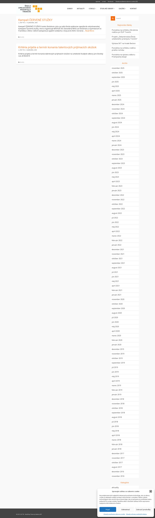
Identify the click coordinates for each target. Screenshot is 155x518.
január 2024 (116, 145)
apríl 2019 (116, 381)
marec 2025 (116, 95)
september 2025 (118, 77)
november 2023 (118, 154)
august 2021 (117, 267)
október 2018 (117, 408)
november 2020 (118, 299)
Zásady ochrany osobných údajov (136, 514)
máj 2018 (115, 431)
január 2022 (116, 245)
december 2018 (118, 399)
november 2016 (118, 476)
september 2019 (118, 363)
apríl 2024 (116, 136)
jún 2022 (115, 222)
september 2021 (118, 263)
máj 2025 (115, 86)
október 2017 (117, 462)
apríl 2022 (116, 231)
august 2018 (117, 417)
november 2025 (118, 68)
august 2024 (117, 122)
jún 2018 (115, 426)
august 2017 (117, 467)
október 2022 (117, 204)
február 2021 (117, 290)
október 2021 (117, 258)
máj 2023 (115, 177)
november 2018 (118, 403)
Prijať (108, 509)
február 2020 (117, 340)
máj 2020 (115, 326)
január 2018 (116, 449)
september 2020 (118, 308)
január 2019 (116, 394)
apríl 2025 (116, 91)
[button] (151, 491)
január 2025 (116, 100)
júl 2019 (115, 367)
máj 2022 (115, 227)
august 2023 (117, 168)
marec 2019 (116, 385)
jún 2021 (115, 276)
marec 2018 (116, 440)
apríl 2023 (116, 181)
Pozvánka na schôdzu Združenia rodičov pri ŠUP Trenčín (125, 31)
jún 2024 (115, 127)
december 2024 (118, 104)
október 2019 (117, 358)
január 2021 (116, 295)
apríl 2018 (116, 435)
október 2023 (117, 159)
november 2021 (118, 254)
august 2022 (117, 213)
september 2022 (118, 208)
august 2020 (117, 313)
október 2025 (117, 72)
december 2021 (118, 249)
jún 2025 (115, 82)
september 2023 (118, 163)
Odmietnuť (125, 509)
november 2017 (118, 458)
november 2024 (118, 109)
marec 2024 (116, 140)
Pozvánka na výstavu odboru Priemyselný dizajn (123, 55)
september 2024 (118, 118)
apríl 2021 (116, 286)
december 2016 (118, 471)
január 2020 (116, 344)
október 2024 (117, 113)
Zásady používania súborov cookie (114, 514)
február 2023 (117, 186)
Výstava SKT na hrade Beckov (124, 43)
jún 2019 (115, 372)
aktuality (22, 37)
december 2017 (118, 453)
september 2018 (118, 412)
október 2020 (117, 304)
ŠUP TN (22, 22)
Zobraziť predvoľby (143, 509)
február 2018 (117, 444)
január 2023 (116, 190)
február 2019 (117, 390)
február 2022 (117, 240)
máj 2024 (115, 131)
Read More (89, 31)
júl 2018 (115, 422)
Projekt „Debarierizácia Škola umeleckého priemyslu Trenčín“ (124, 38)
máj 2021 (115, 281)
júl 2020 (115, 317)
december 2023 (118, 150)
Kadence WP (39, 514)
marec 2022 (116, 236)
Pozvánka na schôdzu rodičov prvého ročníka (124, 49)
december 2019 (118, 349)
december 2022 (118, 195)
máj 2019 (115, 376)
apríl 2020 (116, 331)
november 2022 (118, 199)
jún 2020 (115, 322)
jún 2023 (115, 172)
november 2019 (118, 354)
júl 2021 (115, 272)
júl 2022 (115, 218)
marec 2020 (116, 335)
